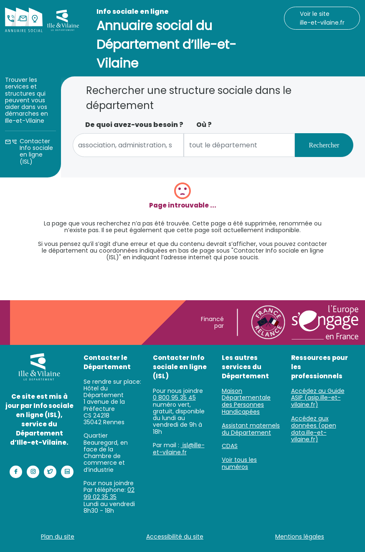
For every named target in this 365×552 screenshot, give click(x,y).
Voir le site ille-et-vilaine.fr (322, 18)
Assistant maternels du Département (251, 429)
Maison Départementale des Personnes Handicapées (246, 401)
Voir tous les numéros (239, 463)
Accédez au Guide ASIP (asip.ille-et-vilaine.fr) (318, 398)
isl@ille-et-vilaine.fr (179, 448)
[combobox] (128, 145)
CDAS (230, 446)
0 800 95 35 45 (174, 397)
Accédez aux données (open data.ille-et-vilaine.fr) (313, 428)
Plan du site (57, 536)
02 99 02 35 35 (109, 493)
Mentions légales (299, 536)
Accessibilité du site (174, 536)
